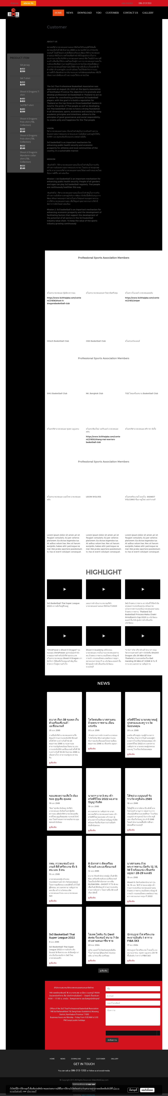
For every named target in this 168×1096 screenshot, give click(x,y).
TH (156, 3)
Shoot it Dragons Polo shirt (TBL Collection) (28, 122)
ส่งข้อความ (112, 1040)
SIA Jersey (25, 64)
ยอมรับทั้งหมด (147, 1090)
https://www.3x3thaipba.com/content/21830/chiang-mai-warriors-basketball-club (103, 439)
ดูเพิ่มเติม (53, 762)
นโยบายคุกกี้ (31, 1091)
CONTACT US (130, 12)
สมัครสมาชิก (28, 3)
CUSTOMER (100, 1059)
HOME (58, 12)
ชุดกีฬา (11, 50)
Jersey (11, 37)
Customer (112, 12)
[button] (158, 13)
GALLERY (114, 1059)
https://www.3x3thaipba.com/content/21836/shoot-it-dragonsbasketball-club (64, 300)
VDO (98, 12)
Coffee (10, 40)
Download (85, 12)
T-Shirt (10, 30)
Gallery (148, 12)
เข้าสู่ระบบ (14, 3)
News (69, 12)
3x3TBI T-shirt (27, 105)
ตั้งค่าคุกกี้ (133, 1090)
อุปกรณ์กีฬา (12, 47)
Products (11, 44)
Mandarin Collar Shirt (16, 27)
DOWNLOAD (76, 1059)
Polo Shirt (11, 34)
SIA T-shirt (25, 78)
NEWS (62, 1059)
